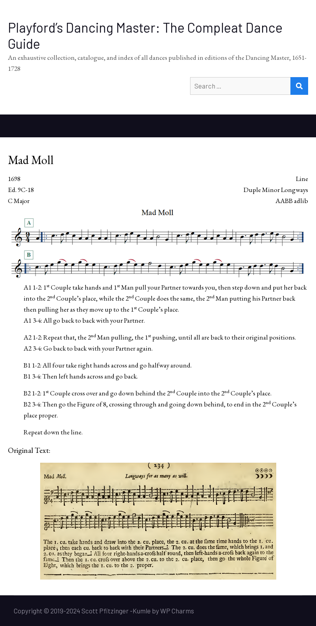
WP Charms (177, 611)
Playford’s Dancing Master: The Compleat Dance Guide (145, 35)
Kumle (142, 611)
